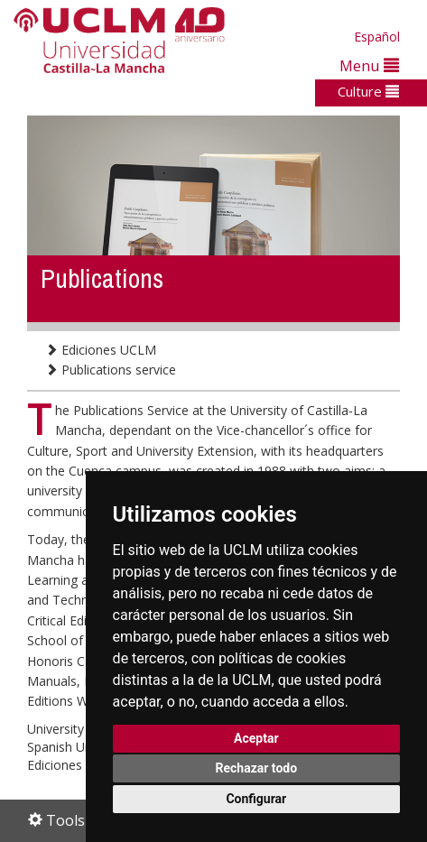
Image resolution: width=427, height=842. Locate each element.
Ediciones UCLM (100, 349)
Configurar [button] (256, 798)
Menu (369, 65)
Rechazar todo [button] (256, 768)
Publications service (110, 369)
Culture (368, 91)
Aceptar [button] (256, 738)
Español (377, 36)
